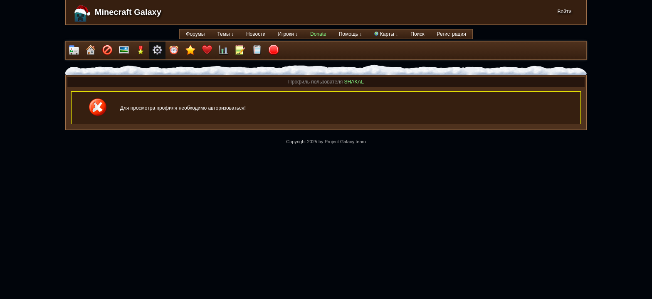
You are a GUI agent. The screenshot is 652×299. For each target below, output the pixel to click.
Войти (565, 12)
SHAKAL (354, 82)
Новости (255, 34)
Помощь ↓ (350, 34)
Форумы (195, 34)
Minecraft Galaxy (128, 12)
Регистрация (451, 34)
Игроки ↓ (288, 34)
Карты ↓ (386, 34)
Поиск (417, 34)
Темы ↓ (225, 34)
